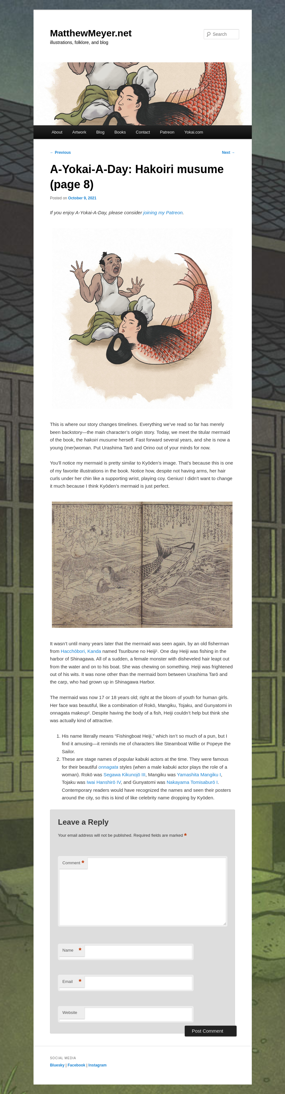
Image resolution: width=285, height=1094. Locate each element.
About (57, 132)
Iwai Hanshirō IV (104, 782)
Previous (60, 152)
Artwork (79, 132)
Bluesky (57, 1065)
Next (228, 152)
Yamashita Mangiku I (199, 774)
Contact (143, 132)
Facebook (76, 1065)
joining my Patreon (163, 212)
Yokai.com (193, 132)
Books (120, 132)
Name (71, 950)
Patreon (167, 132)
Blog (100, 132)
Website (69, 1012)
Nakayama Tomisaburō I (192, 782)
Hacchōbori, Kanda (81, 651)
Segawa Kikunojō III (124, 774)
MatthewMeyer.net (91, 33)
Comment (73, 863)
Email (71, 981)
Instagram (98, 1065)
